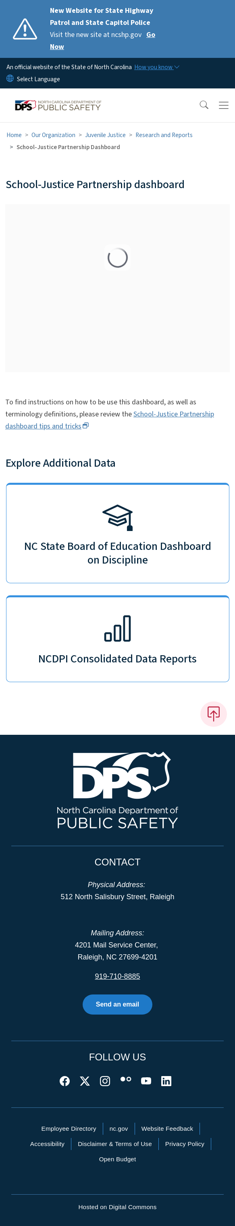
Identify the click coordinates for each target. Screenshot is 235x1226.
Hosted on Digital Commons (117, 1206)
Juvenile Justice (105, 135)
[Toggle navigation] (223, 105)
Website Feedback (167, 1128)
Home (14, 135)
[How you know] (156, 67)
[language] (38, 79)
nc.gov (119, 1128)
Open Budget (117, 1159)
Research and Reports (164, 135)
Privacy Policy (184, 1143)
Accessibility (47, 1143)
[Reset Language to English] (10, 79)
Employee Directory (69, 1128)
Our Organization (53, 135)
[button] (198, 105)
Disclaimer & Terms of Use (115, 1143)
